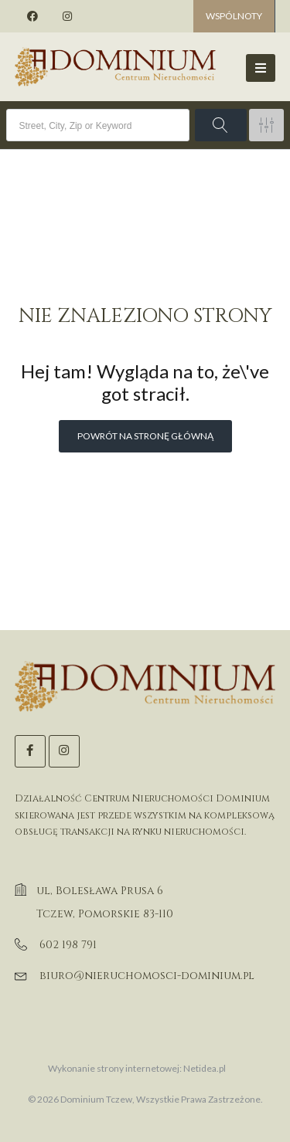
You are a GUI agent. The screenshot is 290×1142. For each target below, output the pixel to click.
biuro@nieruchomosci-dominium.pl (146, 975)
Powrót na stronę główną (145, 436)
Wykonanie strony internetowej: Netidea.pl (137, 1068)
